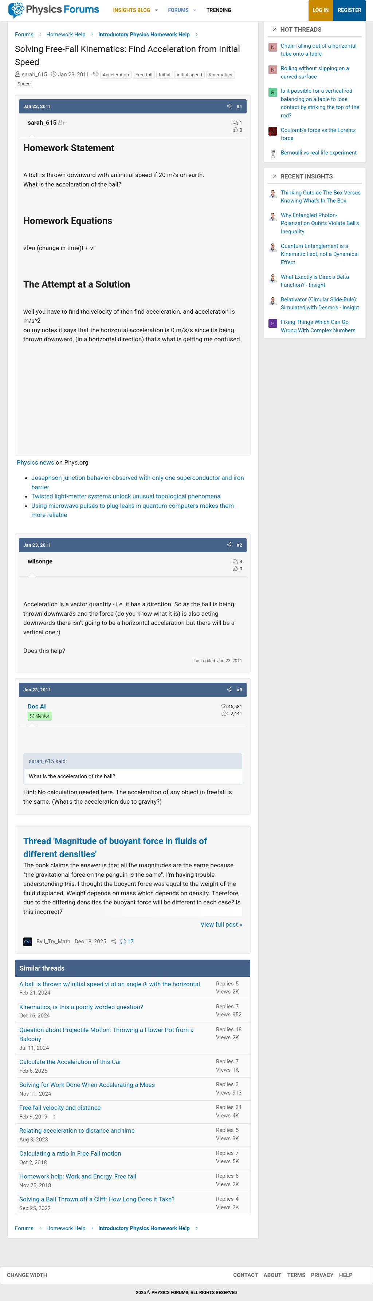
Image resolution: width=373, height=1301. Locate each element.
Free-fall (144, 77)
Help (338, 1275)
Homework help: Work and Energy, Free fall (77, 1179)
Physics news (35, 465)
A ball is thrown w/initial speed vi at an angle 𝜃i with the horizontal (109, 986)
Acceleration (116, 77)
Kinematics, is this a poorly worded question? (81, 1009)
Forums (178, 10)
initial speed (189, 77)
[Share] (113, 944)
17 (127, 944)
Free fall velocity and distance (60, 1110)
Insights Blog (131, 10)
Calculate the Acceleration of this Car (70, 1064)
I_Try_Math (57, 944)
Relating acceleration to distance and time (77, 1133)
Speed (24, 86)
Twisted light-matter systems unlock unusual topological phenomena (126, 499)
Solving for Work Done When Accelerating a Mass (87, 1087)
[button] (156, 10)
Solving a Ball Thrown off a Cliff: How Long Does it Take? (96, 1202)
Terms (289, 1275)
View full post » (222, 927)
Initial (164, 77)
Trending (219, 10)
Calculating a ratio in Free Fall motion (70, 1156)
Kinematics (220, 77)
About (265, 1275)
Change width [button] (34, 1275)
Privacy (315, 1275)
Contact (238, 1275)
